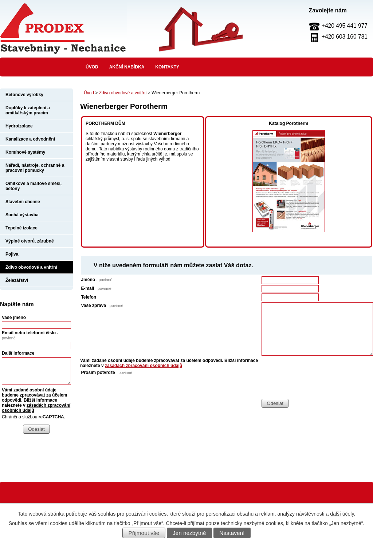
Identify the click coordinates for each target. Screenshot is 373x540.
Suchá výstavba (22, 214)
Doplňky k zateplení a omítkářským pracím (27, 110)
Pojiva (11, 254)
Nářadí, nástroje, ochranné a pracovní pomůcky (34, 168)
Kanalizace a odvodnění (30, 139)
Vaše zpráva (102, 305)
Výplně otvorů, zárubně (29, 241)
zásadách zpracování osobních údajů (143, 365)
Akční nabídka (127, 67)
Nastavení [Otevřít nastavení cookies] (231, 533)
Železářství (16, 280)
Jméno (96, 279)
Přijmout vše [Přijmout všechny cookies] (144, 533)
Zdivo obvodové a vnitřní (123, 92)
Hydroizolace (19, 126)
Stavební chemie (22, 201)
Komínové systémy (25, 152)
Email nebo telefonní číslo (30, 335)
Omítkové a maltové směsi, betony (33, 186)
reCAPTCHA (51, 416)
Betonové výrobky (24, 94)
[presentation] (317, 384)
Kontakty (167, 67)
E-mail (96, 288)
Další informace (18, 353)
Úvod (92, 67)
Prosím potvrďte (106, 372)
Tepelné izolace (21, 227)
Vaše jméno (14, 317)
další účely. (342, 514)
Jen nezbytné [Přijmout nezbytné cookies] (189, 533)
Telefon (88, 297)
